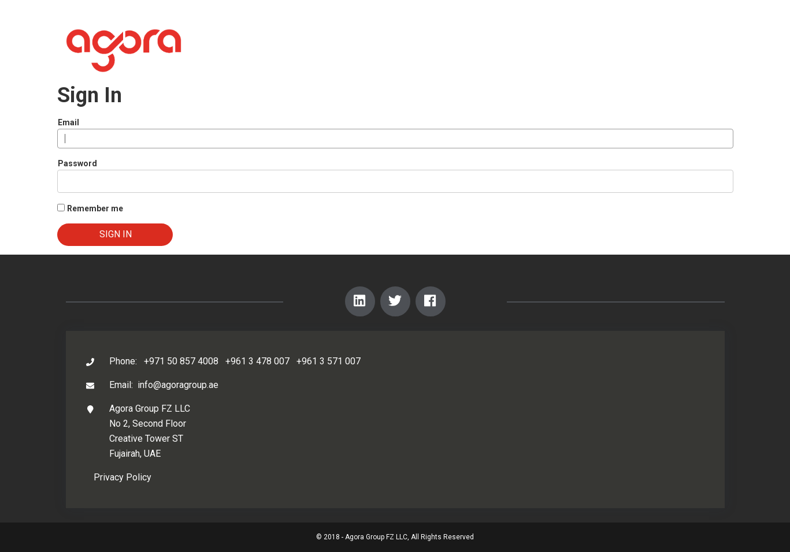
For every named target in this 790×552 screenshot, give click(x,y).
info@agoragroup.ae (178, 384)
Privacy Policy (122, 477)
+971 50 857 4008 (181, 361)
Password (77, 163)
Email (68, 122)
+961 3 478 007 (257, 361)
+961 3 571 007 (328, 361)
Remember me (95, 208)
